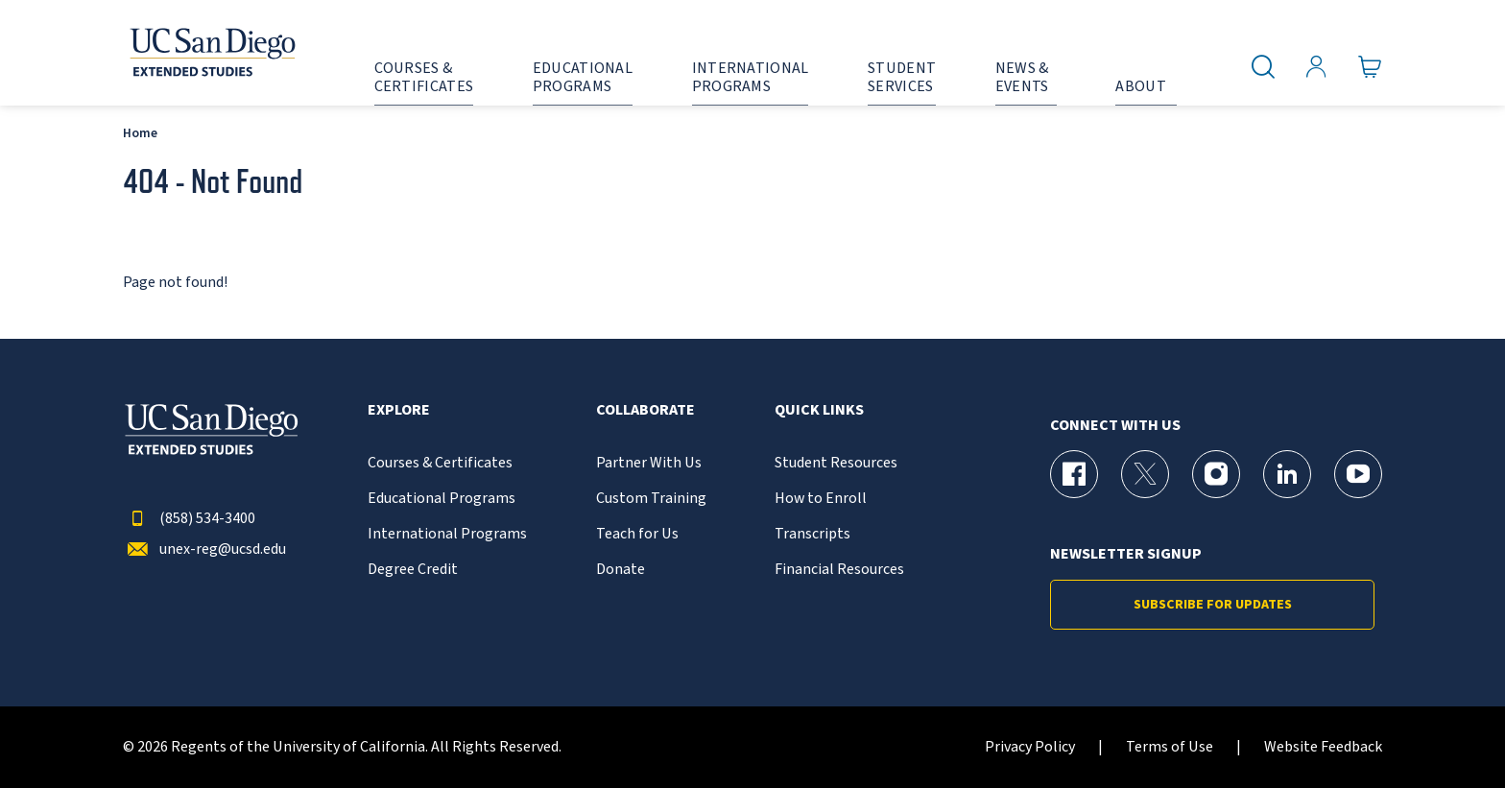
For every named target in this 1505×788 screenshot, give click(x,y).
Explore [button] (399, 410)
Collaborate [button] (645, 410)
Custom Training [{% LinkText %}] (651, 499)
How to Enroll (821, 499)
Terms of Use (1169, 747)
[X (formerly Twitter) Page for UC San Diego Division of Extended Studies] (1145, 474)
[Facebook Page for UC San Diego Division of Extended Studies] (1074, 474)
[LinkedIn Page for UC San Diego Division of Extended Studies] (1287, 474)
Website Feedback (1323, 747)
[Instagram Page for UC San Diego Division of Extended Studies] (1216, 474)
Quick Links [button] (819, 410)
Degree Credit (413, 570)
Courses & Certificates (440, 463)
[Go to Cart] (1370, 67)
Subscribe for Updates (1213, 604)
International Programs (447, 534)
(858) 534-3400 (189, 519)
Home (140, 133)
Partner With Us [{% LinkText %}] (649, 463)
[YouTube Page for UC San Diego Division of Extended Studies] (1358, 474)
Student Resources (836, 463)
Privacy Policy (1030, 747)
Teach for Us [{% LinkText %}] (637, 534)
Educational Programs (441, 499)
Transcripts (812, 534)
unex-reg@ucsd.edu (204, 549)
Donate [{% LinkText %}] (620, 570)
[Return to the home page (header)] (211, 53)
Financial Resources (839, 570)
